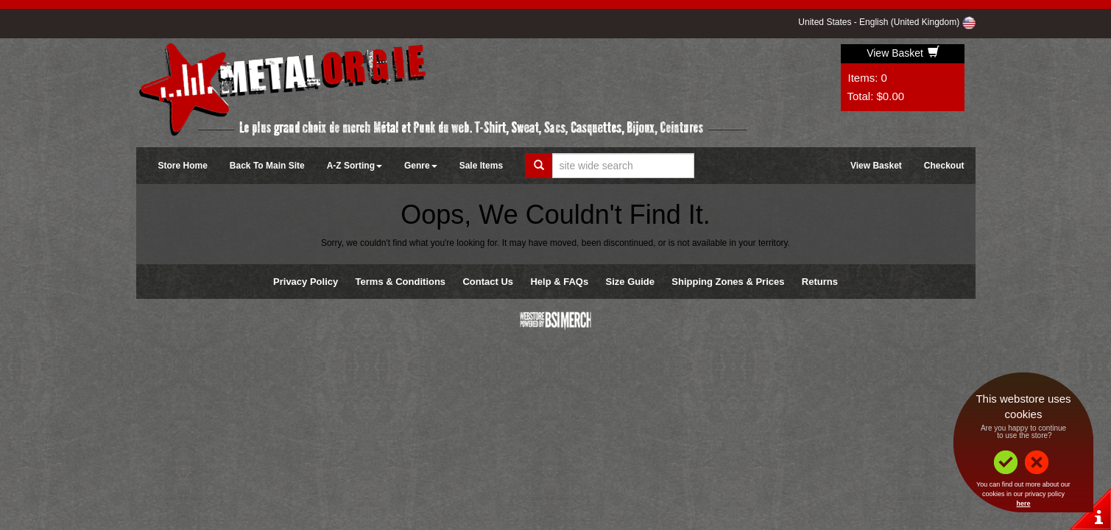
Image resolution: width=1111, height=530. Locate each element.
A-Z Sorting (354, 165)
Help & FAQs (559, 281)
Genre (420, 165)
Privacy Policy (305, 281)
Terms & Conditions (401, 281)
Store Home (183, 165)
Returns (820, 281)
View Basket (903, 53)
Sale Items (481, 165)
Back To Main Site (267, 165)
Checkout (944, 165)
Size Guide (630, 281)
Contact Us (487, 281)
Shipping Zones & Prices (727, 281)
